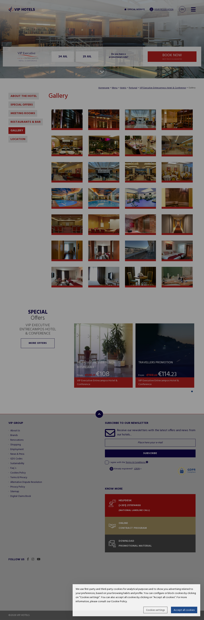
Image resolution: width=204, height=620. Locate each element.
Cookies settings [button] (155, 610)
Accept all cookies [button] (184, 610)
